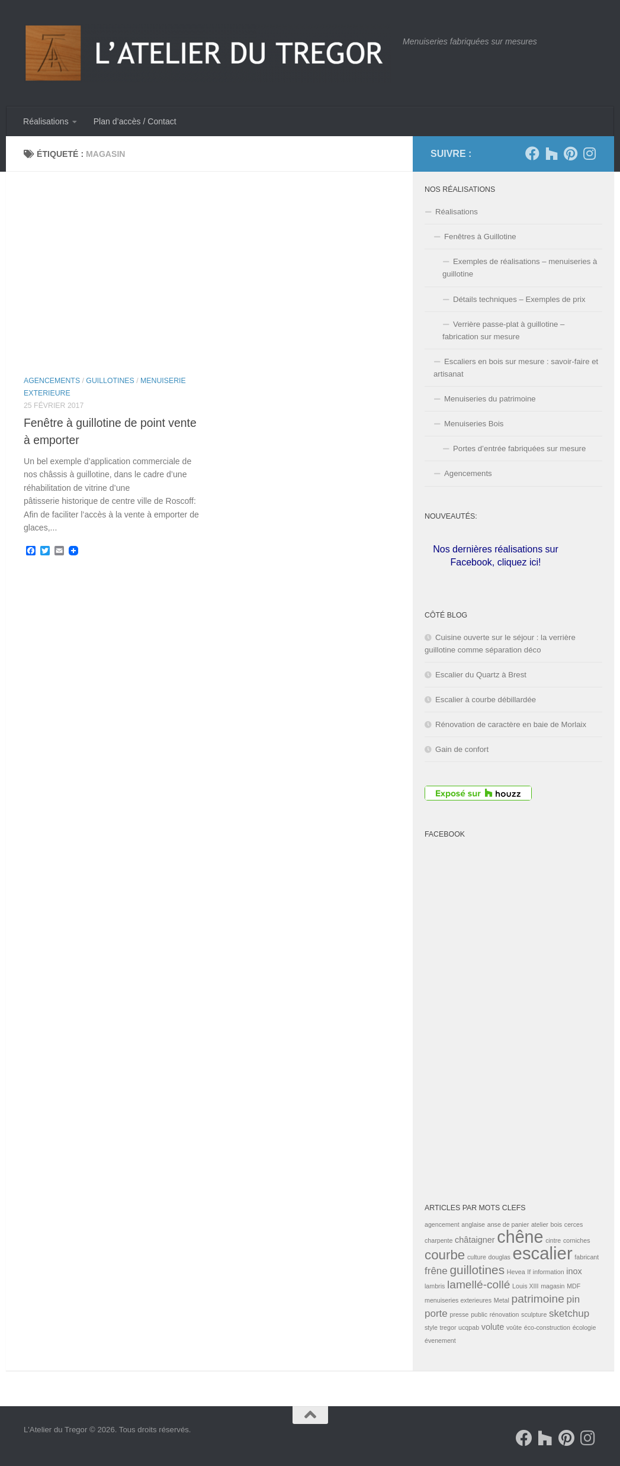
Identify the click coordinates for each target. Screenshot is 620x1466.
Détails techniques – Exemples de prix (519, 299)
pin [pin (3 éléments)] (573, 1299)
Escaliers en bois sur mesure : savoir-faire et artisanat (515, 367)
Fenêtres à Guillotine (480, 236)
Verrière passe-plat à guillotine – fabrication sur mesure (503, 330)
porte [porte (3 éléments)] (436, 1313)
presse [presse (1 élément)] (458, 1314)
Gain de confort (462, 749)
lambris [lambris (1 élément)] (435, 1286)
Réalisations (46, 121)
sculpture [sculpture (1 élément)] (534, 1314)
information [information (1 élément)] (548, 1271)
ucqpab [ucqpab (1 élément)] (468, 1327)
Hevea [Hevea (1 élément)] (516, 1271)
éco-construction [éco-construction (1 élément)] (547, 1327)
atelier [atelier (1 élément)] (539, 1224)
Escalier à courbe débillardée (485, 699)
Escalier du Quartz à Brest (480, 674)
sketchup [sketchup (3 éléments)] (569, 1313)
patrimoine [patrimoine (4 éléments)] (538, 1299)
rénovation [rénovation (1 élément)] (504, 1314)
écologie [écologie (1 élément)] (584, 1327)
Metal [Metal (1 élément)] (501, 1300)
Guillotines (110, 381)
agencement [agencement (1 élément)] (442, 1224)
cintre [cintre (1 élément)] (553, 1240)
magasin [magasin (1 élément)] (552, 1286)
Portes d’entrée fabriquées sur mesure (519, 448)
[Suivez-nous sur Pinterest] (570, 153)
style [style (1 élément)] (431, 1327)
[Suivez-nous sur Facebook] (532, 153)
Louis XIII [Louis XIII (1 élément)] (525, 1286)
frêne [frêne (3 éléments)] (436, 1271)
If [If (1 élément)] (529, 1271)
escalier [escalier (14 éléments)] (543, 1253)
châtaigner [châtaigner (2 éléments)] (475, 1240)
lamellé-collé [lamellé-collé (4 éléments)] (478, 1284)
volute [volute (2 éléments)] (493, 1327)
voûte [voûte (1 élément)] (514, 1327)
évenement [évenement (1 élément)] (440, 1340)
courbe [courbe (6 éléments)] (445, 1255)
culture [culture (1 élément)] (476, 1257)
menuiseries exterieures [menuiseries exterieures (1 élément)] (458, 1300)
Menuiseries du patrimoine (490, 398)
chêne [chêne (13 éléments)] (520, 1236)
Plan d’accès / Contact (135, 121)
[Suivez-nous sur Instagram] (589, 153)
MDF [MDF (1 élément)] (573, 1286)
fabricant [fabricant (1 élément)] (586, 1257)
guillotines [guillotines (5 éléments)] (477, 1270)
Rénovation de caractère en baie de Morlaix (510, 724)
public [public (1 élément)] (479, 1314)
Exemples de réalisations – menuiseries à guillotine (519, 267)
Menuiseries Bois (473, 423)
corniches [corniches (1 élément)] (576, 1240)
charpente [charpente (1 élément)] (438, 1240)
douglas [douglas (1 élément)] (499, 1257)
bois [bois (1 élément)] (557, 1224)
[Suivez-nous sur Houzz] (551, 153)
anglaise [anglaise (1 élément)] (473, 1224)
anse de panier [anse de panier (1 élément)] (508, 1224)
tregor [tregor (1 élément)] (448, 1327)
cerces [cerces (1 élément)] (573, 1224)
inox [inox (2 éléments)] (574, 1271)
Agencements (52, 381)
